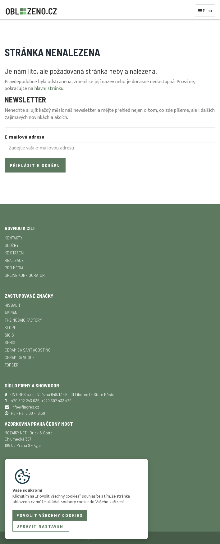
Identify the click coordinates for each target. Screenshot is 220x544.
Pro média (14, 267)
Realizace (14, 260)
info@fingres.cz (25, 406)
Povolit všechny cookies (49, 515)
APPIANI (11, 312)
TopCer (12, 364)
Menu (206, 10)
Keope (10, 327)
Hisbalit (13, 305)
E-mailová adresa (24, 137)
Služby (12, 245)
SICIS (9, 335)
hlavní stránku (48, 88)
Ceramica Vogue (20, 357)
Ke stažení (14, 252)
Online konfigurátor (25, 275)
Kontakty (13, 237)
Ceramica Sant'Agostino (28, 349)
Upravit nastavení (40, 526)
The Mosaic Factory (23, 320)
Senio (10, 342)
